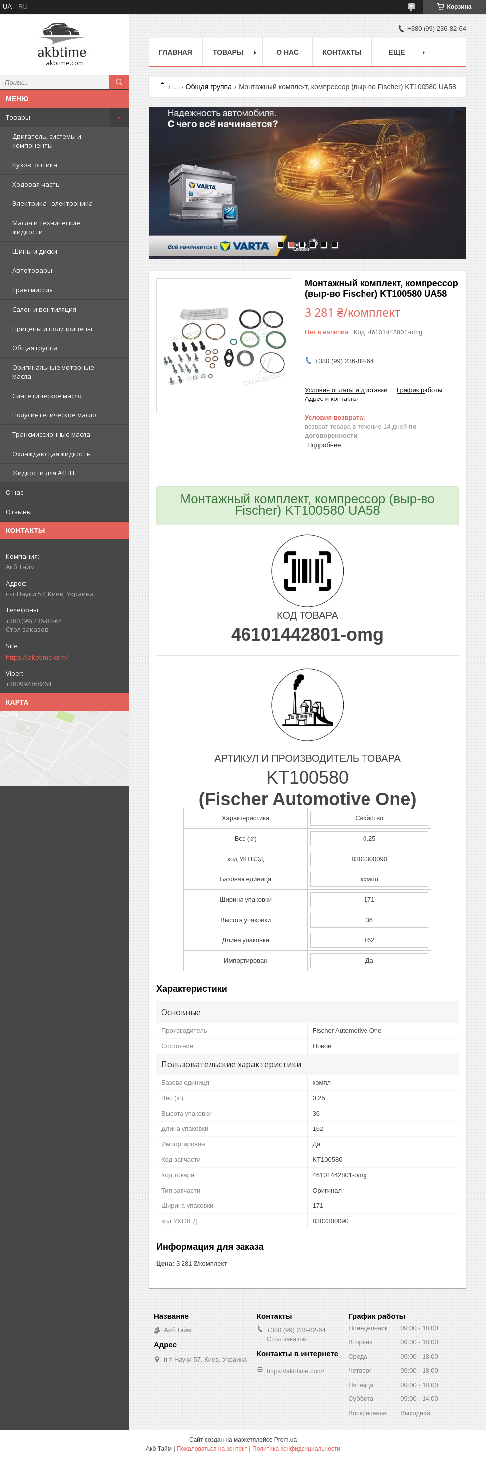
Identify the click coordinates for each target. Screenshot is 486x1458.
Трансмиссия (32, 289)
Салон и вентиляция (44, 309)
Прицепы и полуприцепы (52, 328)
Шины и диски (34, 251)
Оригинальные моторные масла (53, 372)
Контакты (342, 52)
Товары (18, 117)
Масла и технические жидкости (46, 227)
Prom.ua (285, 1439)
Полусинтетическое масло (54, 414)
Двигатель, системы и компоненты (46, 141)
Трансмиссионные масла (51, 434)
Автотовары (32, 270)
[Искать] (119, 82)
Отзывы (19, 511)
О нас (14, 492)
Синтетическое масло (47, 395)
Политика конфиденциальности (296, 1448)
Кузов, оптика (34, 164)
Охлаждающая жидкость (51, 453)
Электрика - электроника (52, 203)
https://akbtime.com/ (37, 657)
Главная (175, 52)
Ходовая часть (36, 184)
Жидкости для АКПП (43, 472)
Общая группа (35, 347)
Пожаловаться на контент (212, 1448)
